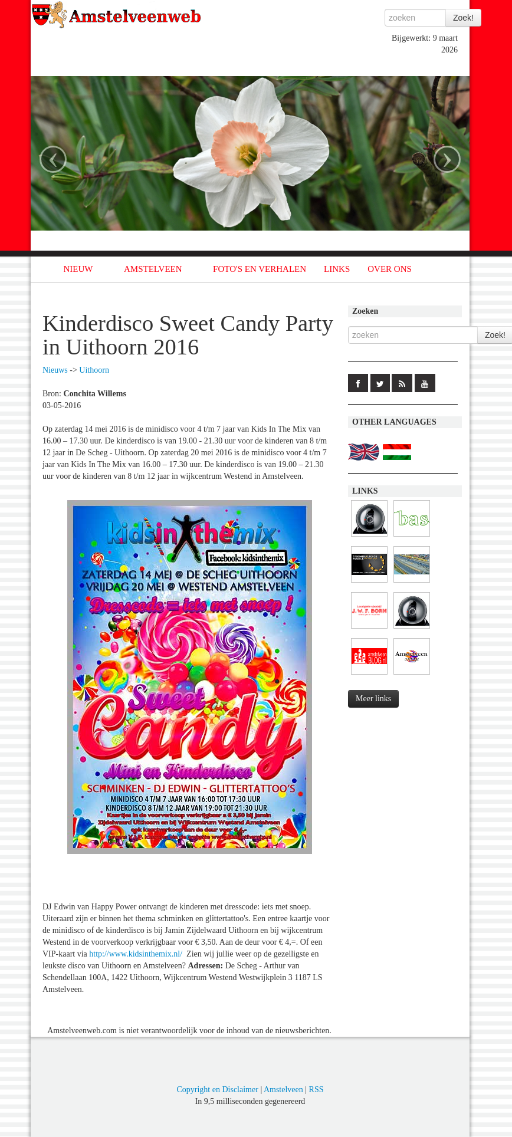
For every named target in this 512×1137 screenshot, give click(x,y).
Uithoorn (94, 370)
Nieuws (55, 370)
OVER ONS (389, 269)
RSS (316, 1089)
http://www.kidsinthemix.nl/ (135, 953)
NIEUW (78, 269)
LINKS (337, 269)
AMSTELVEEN (153, 269)
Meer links (373, 698)
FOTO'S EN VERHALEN (259, 269)
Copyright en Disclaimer (217, 1089)
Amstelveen (283, 1089)
